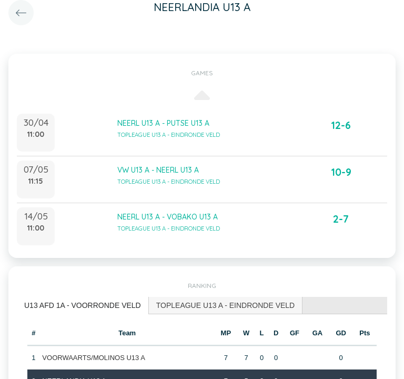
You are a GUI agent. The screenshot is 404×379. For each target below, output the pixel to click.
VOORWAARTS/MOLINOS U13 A (93, 358)
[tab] (83, 305)
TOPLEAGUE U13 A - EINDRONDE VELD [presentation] (225, 305)
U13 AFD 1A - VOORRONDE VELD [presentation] (82, 305)
